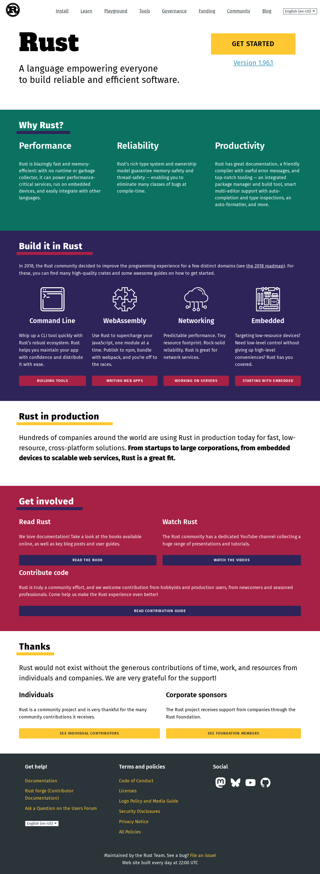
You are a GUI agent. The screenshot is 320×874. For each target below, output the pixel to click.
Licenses (127, 791)
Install (62, 11)
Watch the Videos (232, 560)
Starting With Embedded (268, 381)
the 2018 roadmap (265, 266)
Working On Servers (196, 381)
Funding (207, 11)
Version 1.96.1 (253, 63)
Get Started (253, 44)
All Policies (130, 832)
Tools (144, 11)
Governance (174, 11)
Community (238, 11)
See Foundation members (233, 733)
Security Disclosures (139, 811)
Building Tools (52, 381)
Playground (115, 11)
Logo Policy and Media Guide (148, 801)
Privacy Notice (133, 821)
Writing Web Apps (124, 381)
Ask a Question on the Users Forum (61, 808)
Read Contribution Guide (160, 611)
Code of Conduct (136, 781)
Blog (266, 11)
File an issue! (203, 855)
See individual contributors (89, 733)
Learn (86, 11)
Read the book (87, 560)
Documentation (41, 781)
